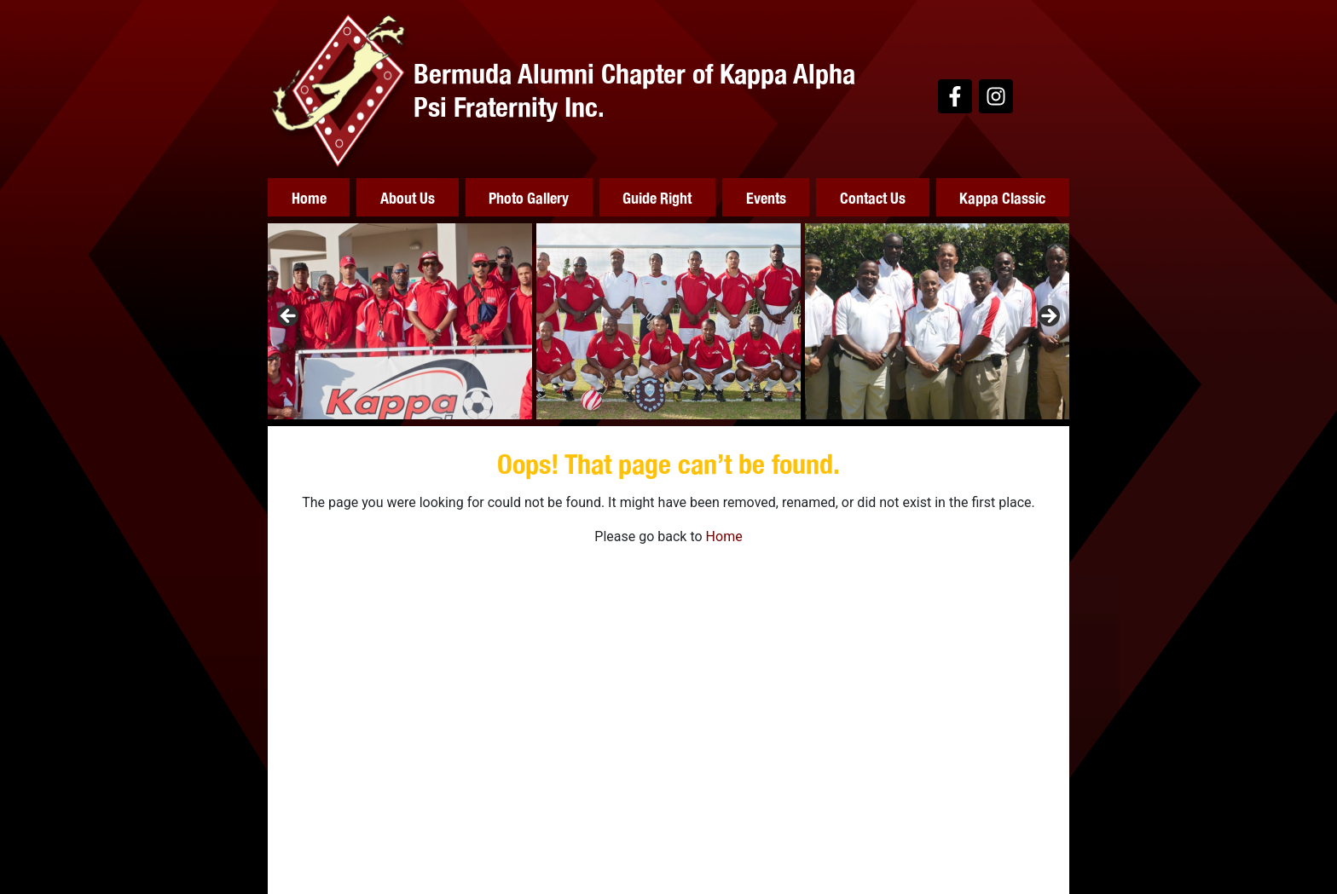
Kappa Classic (1002, 197)
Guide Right (657, 197)
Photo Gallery (529, 197)
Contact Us (873, 197)
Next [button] (1048, 317)
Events (766, 197)
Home (309, 197)
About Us (407, 197)
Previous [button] (289, 317)
